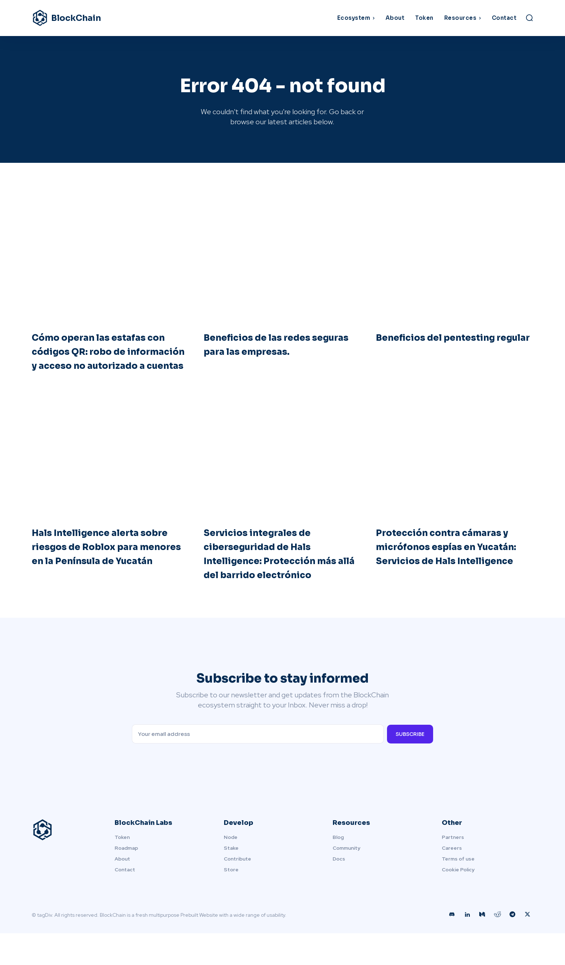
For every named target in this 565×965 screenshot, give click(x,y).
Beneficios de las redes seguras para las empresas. (279, 347)
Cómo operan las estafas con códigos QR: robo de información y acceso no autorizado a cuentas (101, 361)
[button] (529, 18)
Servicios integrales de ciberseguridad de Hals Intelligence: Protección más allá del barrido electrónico (271, 577)
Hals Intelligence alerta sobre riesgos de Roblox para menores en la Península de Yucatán (99, 570)
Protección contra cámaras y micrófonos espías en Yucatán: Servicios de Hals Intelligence (451, 570)
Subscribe (410, 765)
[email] (257, 765)
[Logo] (94, 18)
